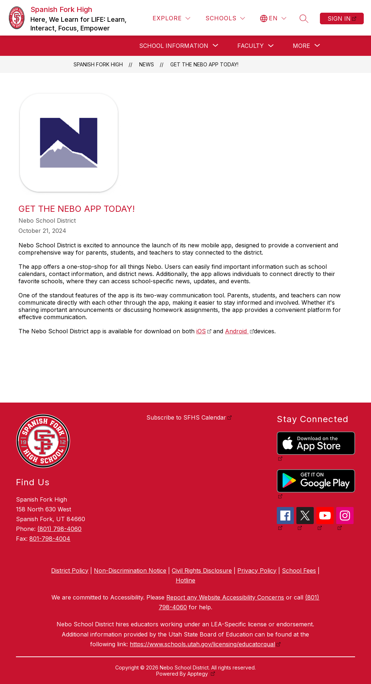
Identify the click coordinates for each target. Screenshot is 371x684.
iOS (201, 331)
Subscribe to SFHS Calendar (186, 417)
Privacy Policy (256, 570)
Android (237, 331)
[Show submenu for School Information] (173, 45)
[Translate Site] (273, 18)
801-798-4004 (49, 538)
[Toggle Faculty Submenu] (271, 46)
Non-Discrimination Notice (130, 570)
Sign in (339, 18)
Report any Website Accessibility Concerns (225, 597)
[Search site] (304, 18)
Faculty (250, 45)
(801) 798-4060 (59, 528)
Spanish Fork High (98, 64)
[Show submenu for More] (301, 45)
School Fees (299, 570)
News (146, 64)
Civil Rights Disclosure (202, 570)
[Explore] (171, 18)
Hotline (185, 580)
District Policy (69, 570)
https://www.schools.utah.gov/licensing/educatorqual (202, 644)
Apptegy (198, 674)
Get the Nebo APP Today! (204, 64)
